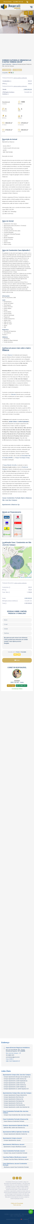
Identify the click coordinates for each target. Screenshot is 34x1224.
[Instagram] (17, 1178)
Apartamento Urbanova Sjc (11, 504)
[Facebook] (14, 1178)
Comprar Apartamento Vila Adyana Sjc (14, 1101)
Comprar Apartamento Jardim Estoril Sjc (14, 1082)
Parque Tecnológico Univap (22, 457)
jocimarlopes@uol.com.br (13, 1057)
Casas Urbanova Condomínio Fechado (14, 1121)
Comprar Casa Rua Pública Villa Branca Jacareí (16, 1159)
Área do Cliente (8, 1)
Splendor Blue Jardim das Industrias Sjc (14, 1127)
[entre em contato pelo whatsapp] (29, 1210)
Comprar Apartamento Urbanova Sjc (13, 1099)
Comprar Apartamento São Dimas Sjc (14, 1097)
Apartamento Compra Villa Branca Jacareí (15, 1146)
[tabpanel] (17, 22)
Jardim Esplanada (23, 421)
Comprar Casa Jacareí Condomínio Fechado (15, 1153)
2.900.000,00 (28, 89)
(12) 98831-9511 (18, 1)
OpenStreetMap (28, 577)
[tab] (26, 13)
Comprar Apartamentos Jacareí (12, 1140)
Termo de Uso (17, 1205)
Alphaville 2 (26, 250)
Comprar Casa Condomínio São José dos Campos (17, 1115)
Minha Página (11, 685)
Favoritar (6, 69)
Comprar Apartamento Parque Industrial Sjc (15, 1095)
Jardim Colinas (13, 421)
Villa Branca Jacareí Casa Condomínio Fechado (16, 1167)
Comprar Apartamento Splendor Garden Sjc (15, 1134)
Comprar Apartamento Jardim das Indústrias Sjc (16, 1107)
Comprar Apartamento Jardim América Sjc (15, 1078)
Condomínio (8, 64)
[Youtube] (20, 1178)
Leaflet (21, 577)
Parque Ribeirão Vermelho (10, 465)
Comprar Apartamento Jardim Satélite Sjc (15, 1086)
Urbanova (14, 64)
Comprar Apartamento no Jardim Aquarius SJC (16, 1088)
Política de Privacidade (17, 1203)
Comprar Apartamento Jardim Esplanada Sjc (15, 1080)
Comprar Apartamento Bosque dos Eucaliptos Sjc (17, 1076)
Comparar (17, 69)
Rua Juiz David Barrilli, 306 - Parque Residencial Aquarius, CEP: (15, 1050)
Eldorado (13, 394)
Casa (3, 64)
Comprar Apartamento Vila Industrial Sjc (14, 1105)
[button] (27, 1)
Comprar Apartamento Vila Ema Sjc (13, 1103)
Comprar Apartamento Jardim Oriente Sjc (15, 1084)
